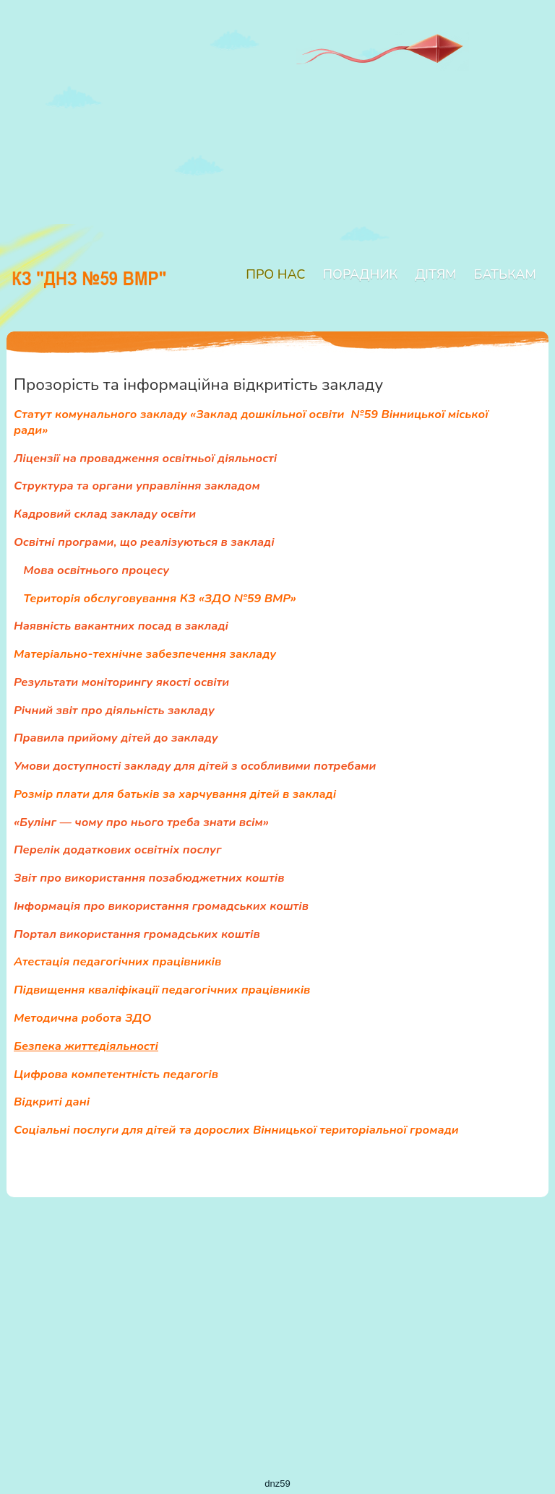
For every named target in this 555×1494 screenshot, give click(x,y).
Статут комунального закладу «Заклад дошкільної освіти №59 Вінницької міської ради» (251, 422)
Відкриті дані (52, 1101)
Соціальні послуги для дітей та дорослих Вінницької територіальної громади (236, 1129)
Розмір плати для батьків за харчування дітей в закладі (175, 794)
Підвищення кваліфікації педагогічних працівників (162, 989)
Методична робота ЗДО (82, 1017)
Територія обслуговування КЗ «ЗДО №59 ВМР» (159, 598)
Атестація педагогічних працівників (117, 961)
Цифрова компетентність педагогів (116, 1074)
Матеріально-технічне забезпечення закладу (145, 654)
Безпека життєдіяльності (86, 1046)
